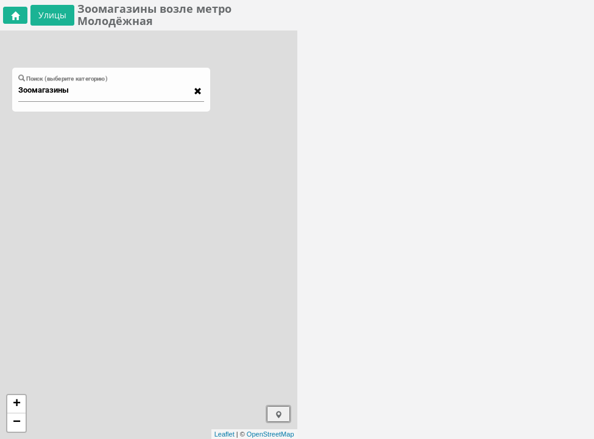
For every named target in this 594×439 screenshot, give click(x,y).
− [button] (17, 422)
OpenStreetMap (270, 434)
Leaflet (224, 434)
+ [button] (17, 404)
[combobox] (105, 90)
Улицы (52, 15)
